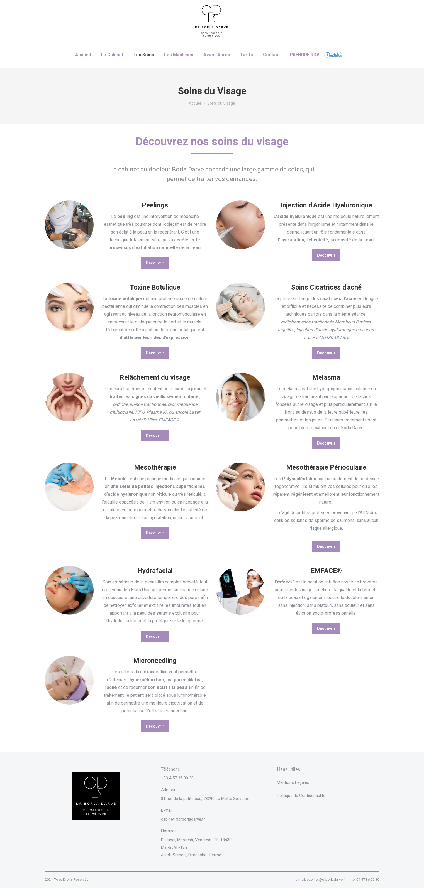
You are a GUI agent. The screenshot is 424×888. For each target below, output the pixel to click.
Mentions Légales (293, 782)
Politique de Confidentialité (301, 795)
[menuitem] (83, 55)
